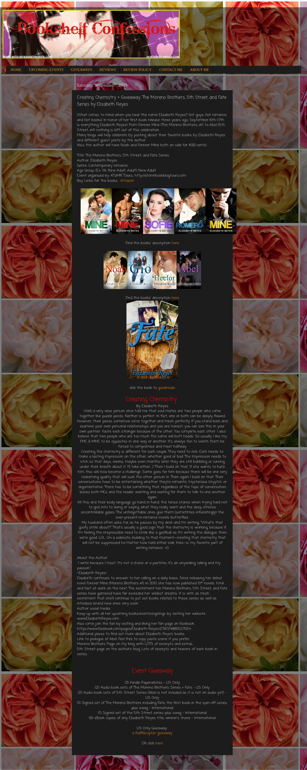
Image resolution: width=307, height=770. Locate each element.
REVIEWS (108, 70)
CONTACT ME (170, 70)
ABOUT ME (199, 70)
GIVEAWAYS (81, 70)
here (175, 243)
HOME (16, 70)
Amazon (127, 180)
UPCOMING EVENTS (46, 70)
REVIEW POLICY (137, 70)
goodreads (166, 388)
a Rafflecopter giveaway (152, 733)
